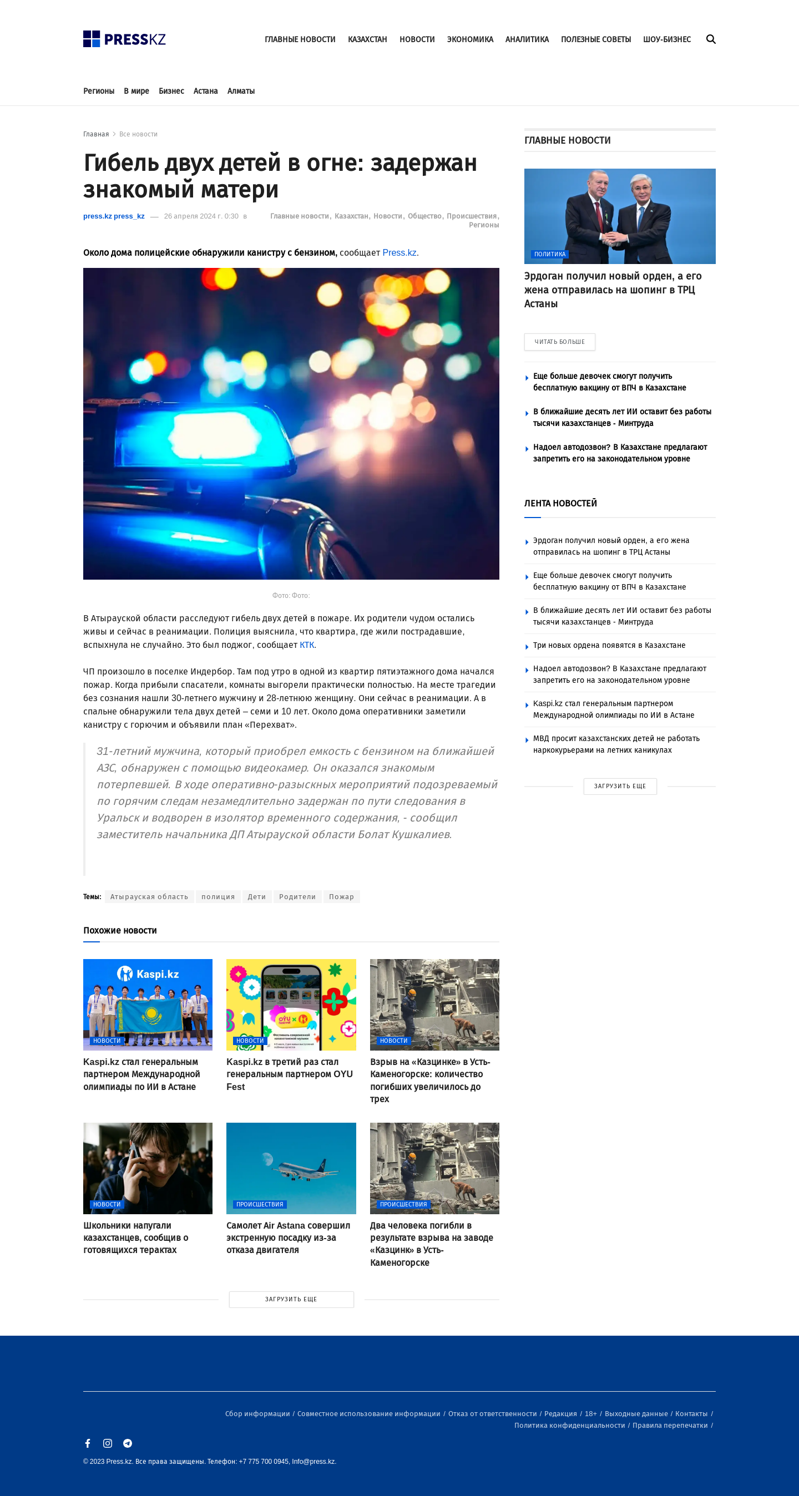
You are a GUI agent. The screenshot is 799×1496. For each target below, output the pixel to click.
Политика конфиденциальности (570, 1425)
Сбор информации (258, 1413)
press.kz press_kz (114, 216)
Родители (297, 896)
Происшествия (472, 216)
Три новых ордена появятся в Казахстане (609, 645)
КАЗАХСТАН (367, 39)
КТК (307, 645)
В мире (136, 91)
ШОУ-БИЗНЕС (667, 39)
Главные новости (300, 216)
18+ (592, 1413)
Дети (257, 896)
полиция (218, 896)
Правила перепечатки (671, 1425)
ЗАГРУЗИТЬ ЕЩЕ (291, 1299)
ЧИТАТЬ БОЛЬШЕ (560, 342)
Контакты (692, 1413)
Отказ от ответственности (493, 1413)
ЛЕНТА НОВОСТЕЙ (560, 503)
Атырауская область (149, 896)
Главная (96, 134)
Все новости (138, 134)
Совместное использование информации (369, 1413)
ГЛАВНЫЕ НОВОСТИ (300, 39)
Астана (206, 91)
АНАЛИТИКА (527, 39)
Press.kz (399, 252)
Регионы (98, 91)
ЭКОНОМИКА (470, 39)
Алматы (241, 91)
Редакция (561, 1413)
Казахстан (352, 216)
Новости (388, 216)
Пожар (342, 896)
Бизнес (171, 91)
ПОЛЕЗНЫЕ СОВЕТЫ (596, 39)
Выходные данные (637, 1413)
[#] (124, 36)
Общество (425, 216)
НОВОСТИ (417, 39)
